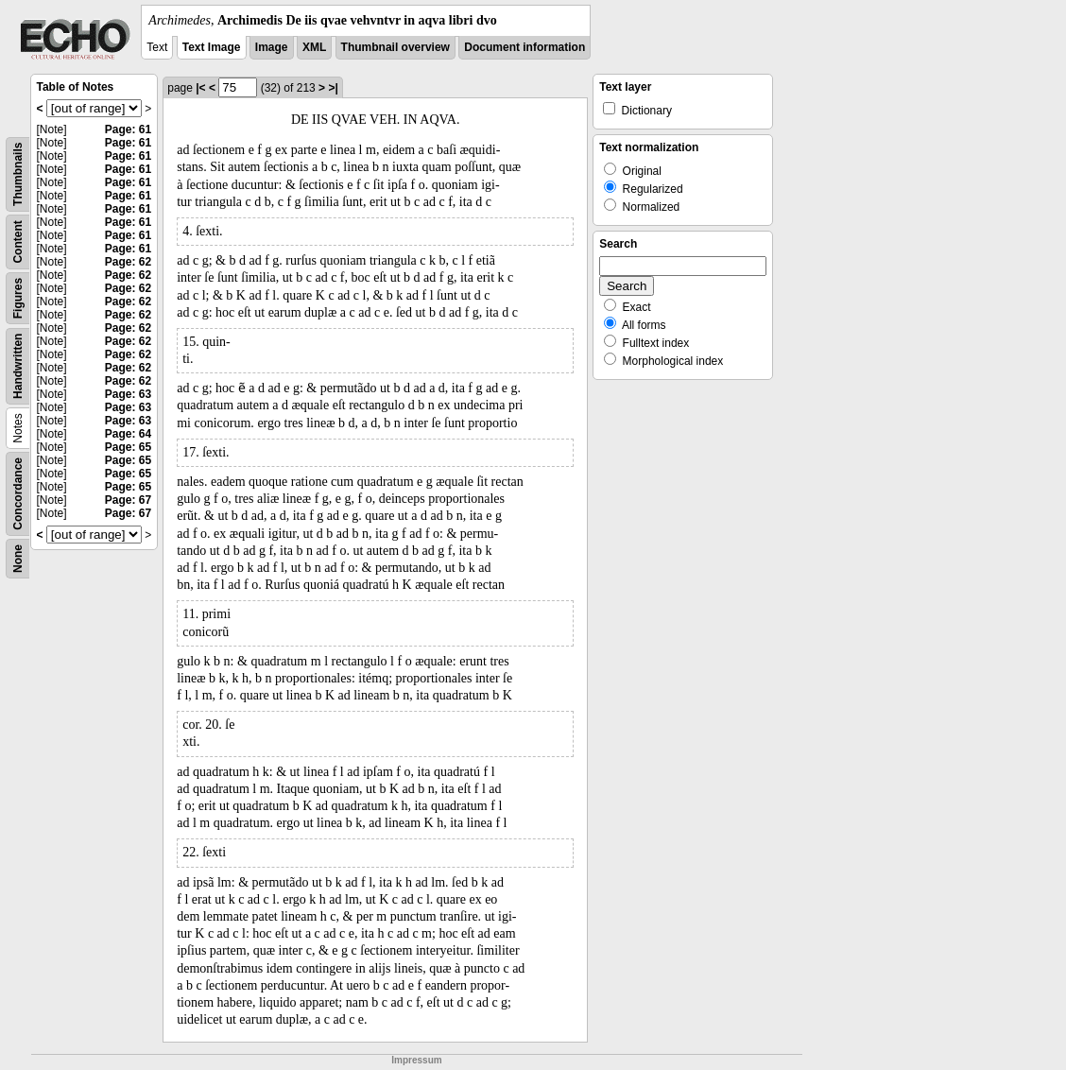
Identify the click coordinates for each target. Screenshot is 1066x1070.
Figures (18, 298)
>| (332, 88)
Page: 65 (128, 447)
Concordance (18, 493)
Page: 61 (128, 129)
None (18, 558)
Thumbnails (18, 174)
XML (314, 47)
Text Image (211, 47)
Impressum (416, 1060)
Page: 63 (128, 394)
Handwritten (18, 366)
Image (271, 47)
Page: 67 (128, 500)
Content (18, 241)
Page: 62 (128, 261)
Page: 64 (128, 433)
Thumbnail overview (395, 47)
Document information (524, 47)
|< (200, 88)
